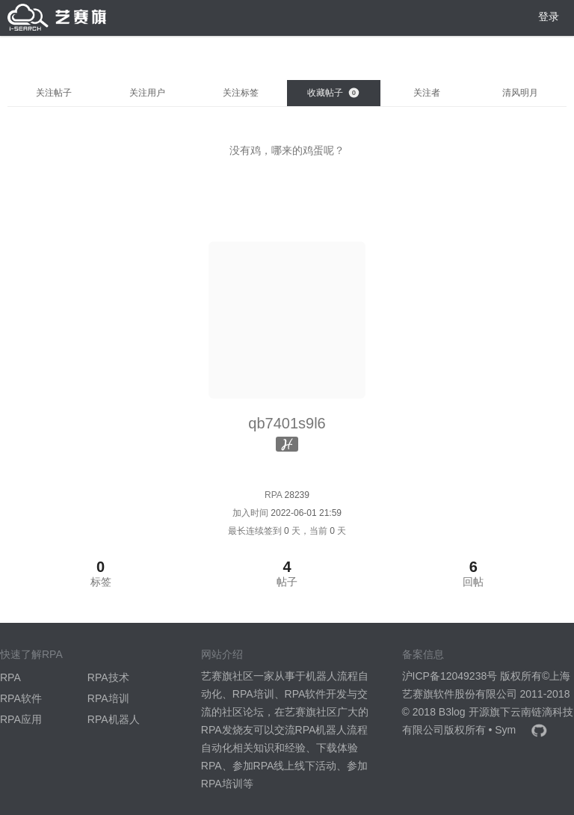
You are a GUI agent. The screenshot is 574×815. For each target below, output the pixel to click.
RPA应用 (21, 719)
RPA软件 (21, 698)
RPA (10, 677)
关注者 (426, 92)
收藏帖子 (333, 92)
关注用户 (147, 92)
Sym (505, 730)
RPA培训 (108, 698)
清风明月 (520, 92)
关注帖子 (54, 92)
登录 (548, 16)
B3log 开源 (464, 712)
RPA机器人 (113, 719)
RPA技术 (108, 677)
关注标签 (241, 92)
